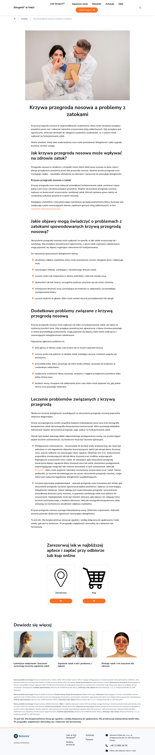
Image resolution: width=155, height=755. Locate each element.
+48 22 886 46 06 (117, 746)
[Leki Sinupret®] (58, 4)
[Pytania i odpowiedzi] (119, 4)
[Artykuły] (109, 4)
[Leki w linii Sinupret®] (74, 737)
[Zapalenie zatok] (79, 4)
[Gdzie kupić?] (87, 10)
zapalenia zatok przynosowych (71, 201)
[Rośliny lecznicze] (95, 4)
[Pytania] (89, 740)
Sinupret (67, 469)
